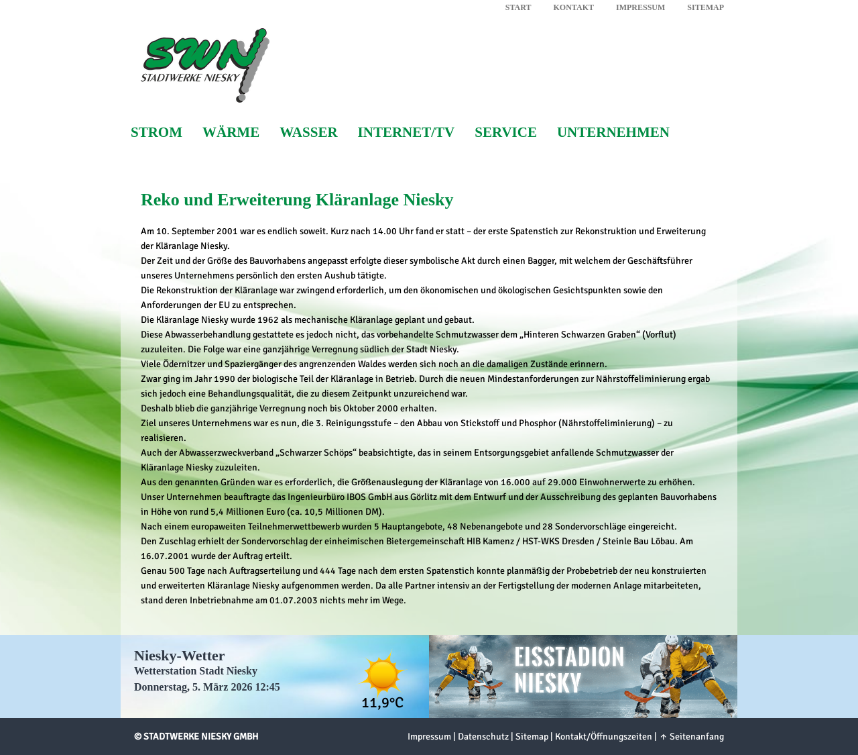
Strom (156, 132)
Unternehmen (613, 132)
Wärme (230, 132)
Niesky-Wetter (179, 655)
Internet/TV (406, 132)
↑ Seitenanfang (691, 736)
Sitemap (705, 7)
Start (518, 7)
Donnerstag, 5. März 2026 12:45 (207, 687)
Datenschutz (483, 736)
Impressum (640, 7)
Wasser (308, 132)
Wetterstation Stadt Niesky (195, 670)
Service (506, 132)
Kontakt (574, 7)
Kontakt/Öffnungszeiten (603, 736)
